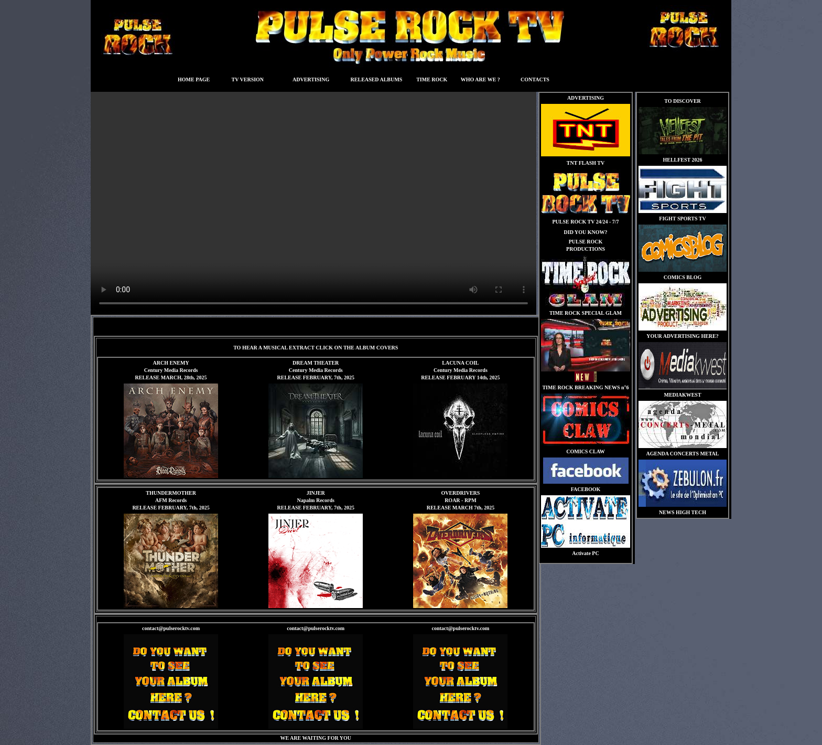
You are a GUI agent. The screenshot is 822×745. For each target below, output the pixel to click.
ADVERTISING (311, 79)
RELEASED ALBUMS (377, 79)
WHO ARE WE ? (480, 79)
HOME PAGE (194, 79)
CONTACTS (535, 79)
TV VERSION (247, 79)
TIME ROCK (431, 79)
